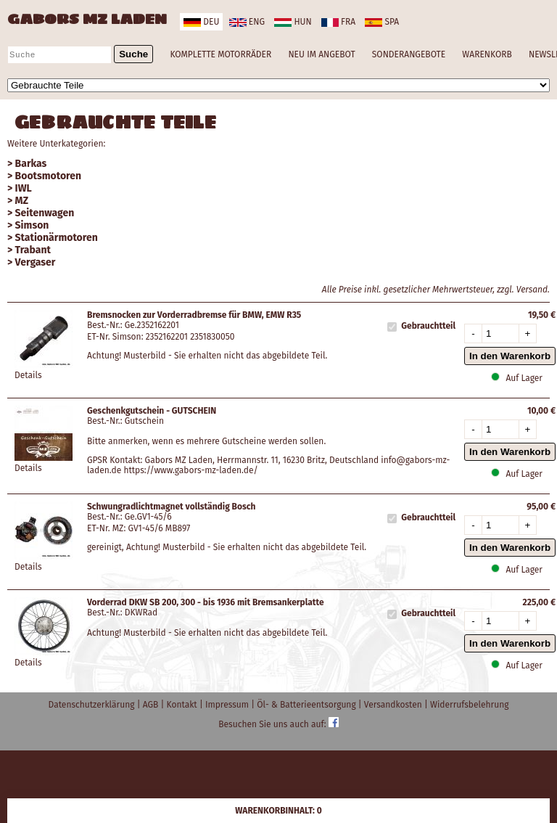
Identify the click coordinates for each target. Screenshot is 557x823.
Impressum (228, 705)
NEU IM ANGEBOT (321, 54)
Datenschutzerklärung (93, 705)
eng (247, 22)
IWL (23, 188)
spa (382, 22)
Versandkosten (394, 705)
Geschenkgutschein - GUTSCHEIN (151, 411)
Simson (32, 225)
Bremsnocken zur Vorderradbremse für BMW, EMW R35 (194, 315)
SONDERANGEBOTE (408, 54)
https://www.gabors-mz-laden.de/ (190, 470)
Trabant (33, 250)
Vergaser (35, 262)
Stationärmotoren (56, 238)
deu (201, 22)
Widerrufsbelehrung (469, 705)
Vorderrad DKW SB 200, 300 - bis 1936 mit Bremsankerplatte (205, 602)
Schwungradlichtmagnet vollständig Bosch (171, 506)
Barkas (31, 163)
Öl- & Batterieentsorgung (307, 705)
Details (28, 375)
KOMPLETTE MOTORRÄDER (220, 54)
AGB (152, 705)
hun (292, 22)
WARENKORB (486, 54)
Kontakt (183, 705)
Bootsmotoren (48, 176)
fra (338, 22)
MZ (22, 201)
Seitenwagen (45, 213)
